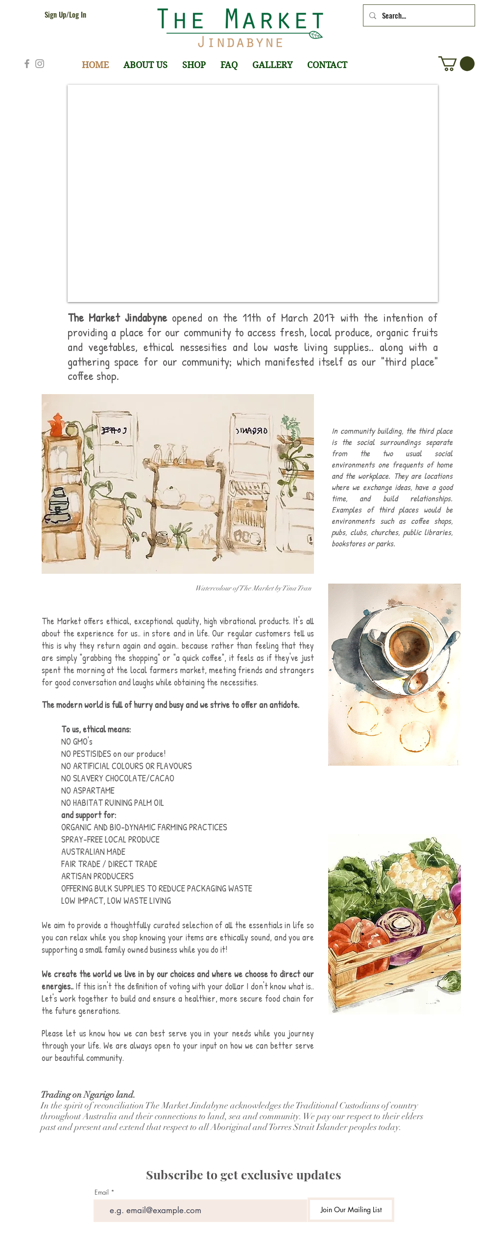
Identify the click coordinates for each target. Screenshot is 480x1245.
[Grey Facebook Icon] (27, 64)
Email (102, 1192)
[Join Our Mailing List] (351, 1210)
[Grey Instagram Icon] (40, 64)
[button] (456, 63)
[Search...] (418, 15)
